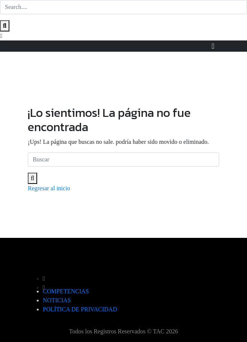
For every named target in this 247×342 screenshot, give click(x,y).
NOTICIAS (57, 300)
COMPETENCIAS (66, 291)
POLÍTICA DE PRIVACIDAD (80, 309)
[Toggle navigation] (213, 46)
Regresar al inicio (49, 188)
